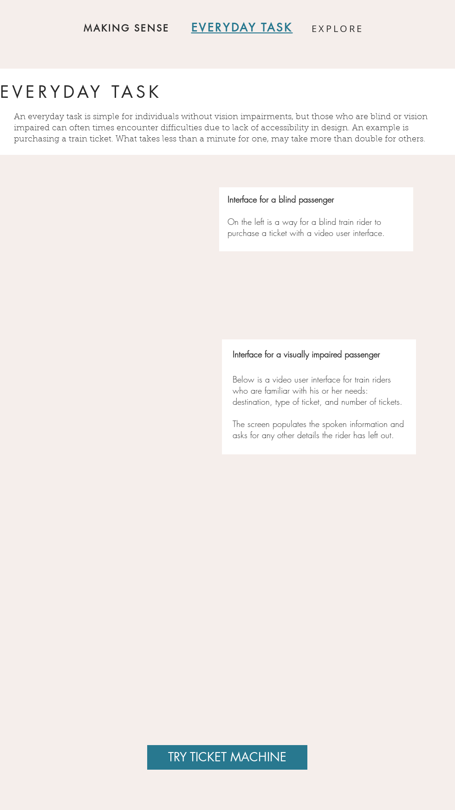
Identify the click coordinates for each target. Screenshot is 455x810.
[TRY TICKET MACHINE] (227, 757)
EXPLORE (338, 28)
